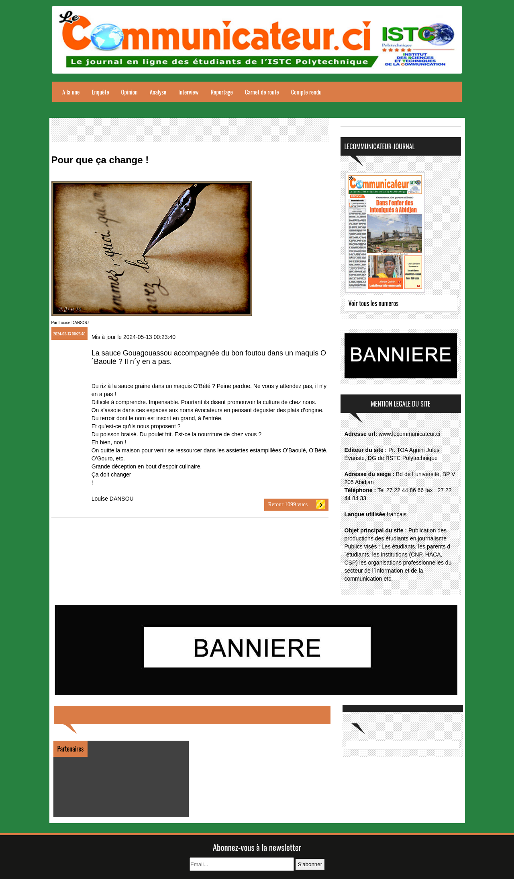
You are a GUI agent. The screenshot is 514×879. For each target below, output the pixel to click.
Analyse (158, 91)
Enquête (100, 91)
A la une (71, 91)
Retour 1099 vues (288, 504)
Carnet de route (262, 91)
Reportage (221, 91)
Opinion (129, 91)
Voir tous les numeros (374, 303)
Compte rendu (306, 91)
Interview (188, 91)
